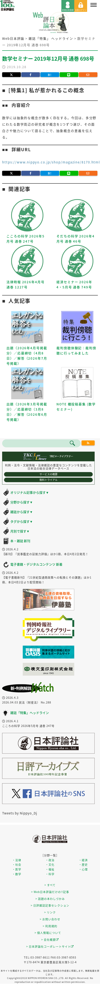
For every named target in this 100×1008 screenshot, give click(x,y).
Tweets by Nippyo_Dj (19, 813)
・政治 (50, 860)
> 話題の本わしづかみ (50, 899)
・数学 (16, 874)
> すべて (50, 885)
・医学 (16, 869)
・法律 (16, 860)
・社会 (16, 864)
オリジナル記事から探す (29, 492)
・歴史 (83, 864)
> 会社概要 (50, 939)
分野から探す (21, 502)
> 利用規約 (50, 926)
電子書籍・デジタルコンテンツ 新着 (36, 564)
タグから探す (21, 521)
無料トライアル (48, 480)
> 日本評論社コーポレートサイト (50, 946)
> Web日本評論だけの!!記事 (50, 892)
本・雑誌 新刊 (20, 541)
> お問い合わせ (50, 919)
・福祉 (50, 869)
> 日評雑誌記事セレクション (50, 905)
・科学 (50, 874)
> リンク (50, 912)
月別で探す (20, 531)
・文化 (50, 864)
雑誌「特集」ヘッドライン (29, 712)
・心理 (83, 869)
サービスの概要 (48, 474)
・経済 (83, 860)
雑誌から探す (21, 511)
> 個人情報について (48, 933)
